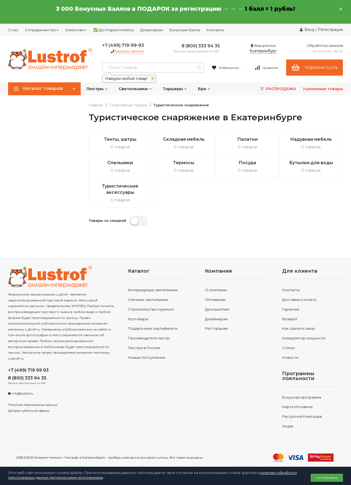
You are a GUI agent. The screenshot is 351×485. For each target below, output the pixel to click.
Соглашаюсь (327, 478)
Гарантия (290, 309)
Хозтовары (138, 319)
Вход (309, 29)
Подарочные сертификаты (153, 328)
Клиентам (76, 30)
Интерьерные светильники (153, 290)
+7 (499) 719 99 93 (28, 370)
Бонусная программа (301, 397)
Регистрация (330, 29)
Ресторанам (216, 328)
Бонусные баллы (184, 30)
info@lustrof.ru (22, 393)
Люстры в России (144, 348)
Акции (287, 426)
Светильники (135, 88)
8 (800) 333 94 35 (201, 45)
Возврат (289, 319)
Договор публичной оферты (28, 411)
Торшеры (175, 88)
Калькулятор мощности (303, 338)
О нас (13, 30)
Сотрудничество (42, 30)
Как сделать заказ (298, 328)
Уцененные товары (323, 88)
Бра (204, 88)
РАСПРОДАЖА (277, 88)
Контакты (215, 30)
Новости (290, 357)
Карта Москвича (297, 407)
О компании (216, 290)
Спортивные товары (128, 105)
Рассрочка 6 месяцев (302, 416)
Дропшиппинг (217, 309)
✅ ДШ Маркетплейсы (113, 30)
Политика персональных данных (33, 405)
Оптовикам (215, 299)
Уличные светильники (148, 299)
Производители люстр (149, 338)
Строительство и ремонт (151, 309)
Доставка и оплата (299, 299)
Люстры (97, 88)
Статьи (288, 348)
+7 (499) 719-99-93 (123, 45)
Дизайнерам (151, 30)
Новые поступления (146, 357)
